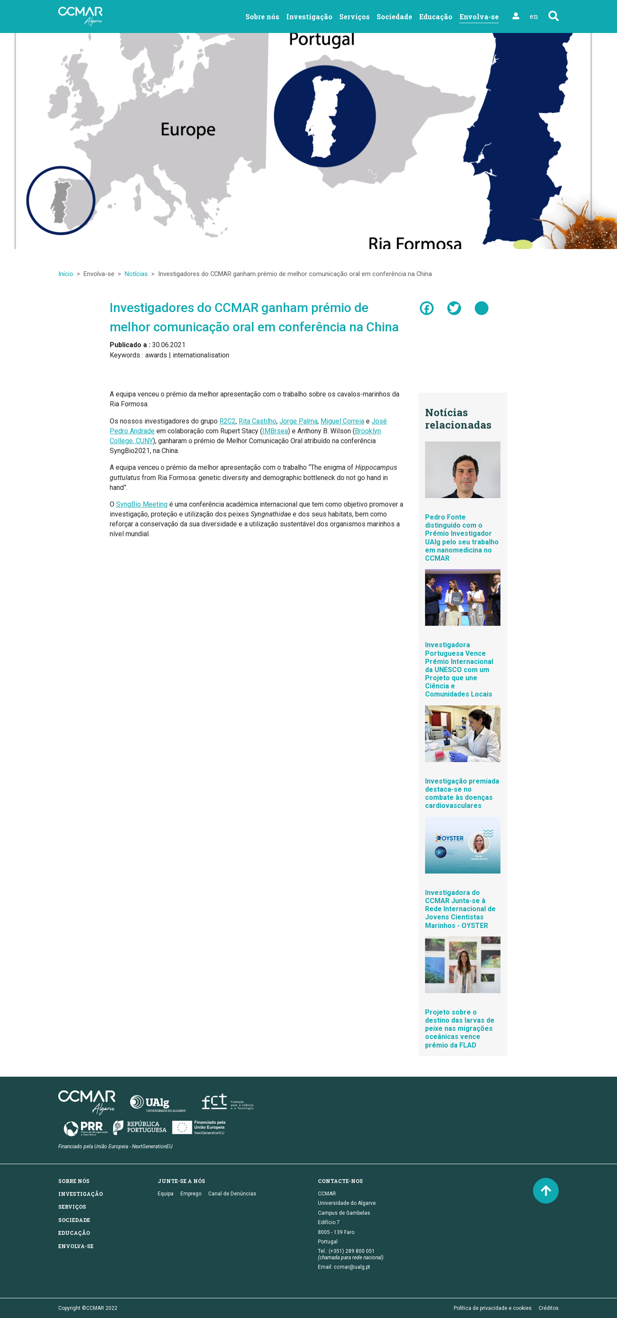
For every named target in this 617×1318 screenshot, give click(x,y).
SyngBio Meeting (142, 504)
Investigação (309, 16)
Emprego (190, 1194)
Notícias (136, 274)
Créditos (549, 1308)
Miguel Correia (342, 421)
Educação (435, 16)
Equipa (166, 1194)
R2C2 (227, 421)
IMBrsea (275, 431)
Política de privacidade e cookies (493, 1308)
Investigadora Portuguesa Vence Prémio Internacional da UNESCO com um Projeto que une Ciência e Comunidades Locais (459, 669)
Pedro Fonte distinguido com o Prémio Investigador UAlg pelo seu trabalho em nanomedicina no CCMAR (462, 537)
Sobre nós (262, 16)
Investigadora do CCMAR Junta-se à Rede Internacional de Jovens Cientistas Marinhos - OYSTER (460, 909)
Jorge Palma (298, 421)
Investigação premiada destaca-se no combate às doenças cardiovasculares (462, 793)
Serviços (354, 16)
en (534, 16)
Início (65, 274)
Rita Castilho (257, 421)
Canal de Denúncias (232, 1194)
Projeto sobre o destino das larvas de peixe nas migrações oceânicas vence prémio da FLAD (459, 1028)
